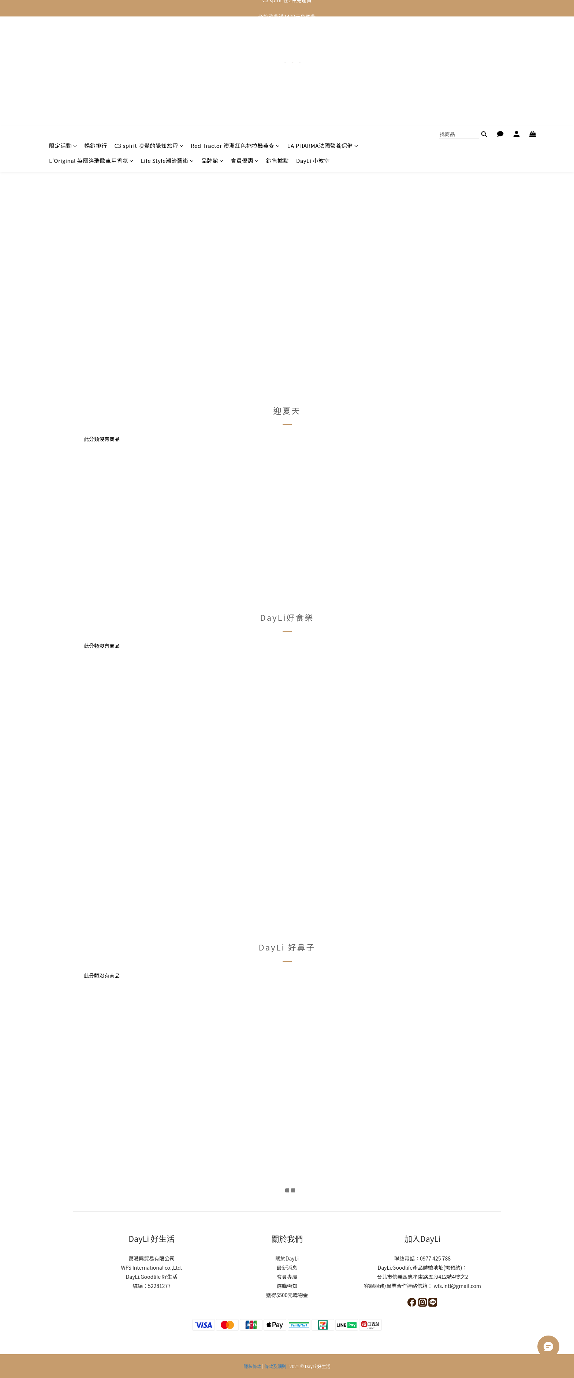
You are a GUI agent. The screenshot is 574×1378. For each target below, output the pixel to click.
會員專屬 (287, 1276)
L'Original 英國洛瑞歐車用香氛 (91, 51)
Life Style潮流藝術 (167, 51)
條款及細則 (275, 1366)
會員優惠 (245, 51)
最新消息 (287, 1267)
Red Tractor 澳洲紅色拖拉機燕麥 (235, 36)
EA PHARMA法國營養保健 (322, 36)
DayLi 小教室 (313, 51)
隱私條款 (252, 1366)
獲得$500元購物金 (287, 1295)
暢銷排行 (96, 36)
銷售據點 (277, 51)
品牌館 (212, 51)
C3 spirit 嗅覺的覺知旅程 (149, 36)
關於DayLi (287, 1258)
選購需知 (287, 1285)
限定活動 (63, 36)
